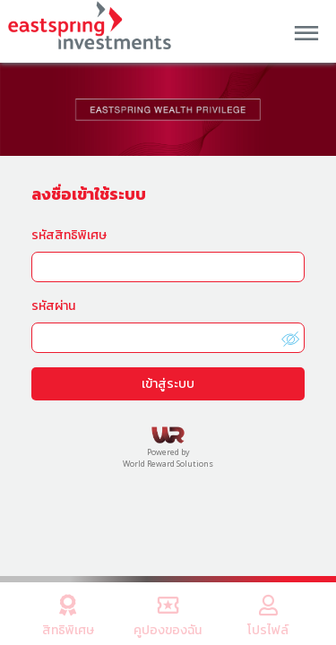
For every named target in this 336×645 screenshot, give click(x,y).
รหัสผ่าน (53, 305)
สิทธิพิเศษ (68, 612)
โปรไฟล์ (268, 612)
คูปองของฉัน (168, 612)
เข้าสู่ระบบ (168, 382)
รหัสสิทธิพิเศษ (69, 234)
